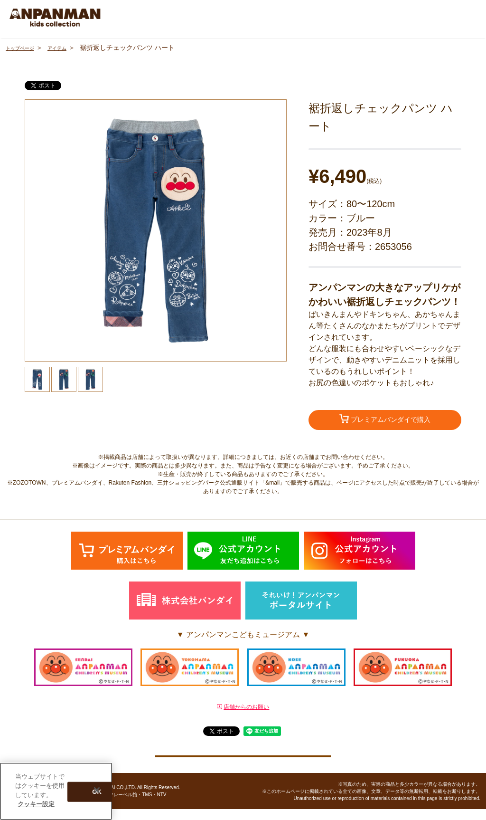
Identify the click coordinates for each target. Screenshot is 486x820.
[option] (155, 230)
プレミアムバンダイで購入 (385, 420)
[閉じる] (96, 790)
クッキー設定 (243, 761)
